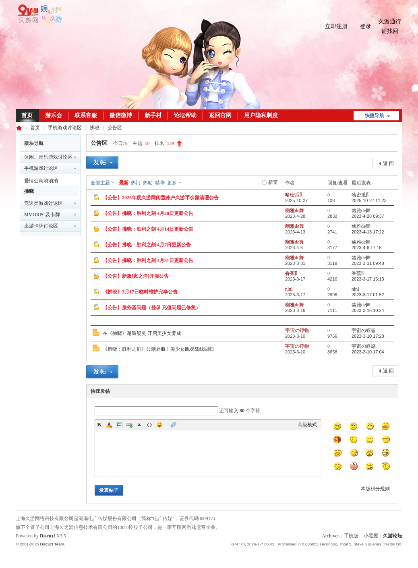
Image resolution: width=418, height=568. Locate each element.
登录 (365, 26)
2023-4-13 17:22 (368, 231)
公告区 (99, 143)
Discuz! (47, 536)
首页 (27, 115)
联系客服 (85, 115)
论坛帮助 (185, 115)
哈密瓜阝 (294, 195)
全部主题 (100, 183)
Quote (139, 425)
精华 (160, 183)
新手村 (153, 115)
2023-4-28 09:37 (368, 216)
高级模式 (307, 425)
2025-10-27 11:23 (369, 200)
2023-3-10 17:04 (368, 351)
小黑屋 (371, 536)
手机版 (351, 536)
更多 (172, 183)
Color (109, 425)
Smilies (159, 425)
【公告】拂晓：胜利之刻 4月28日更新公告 (148, 213)
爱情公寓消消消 (41, 181)
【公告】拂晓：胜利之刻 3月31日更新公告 (148, 260)
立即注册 (336, 26)
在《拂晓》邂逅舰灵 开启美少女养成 (142, 333)
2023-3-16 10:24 (368, 310)
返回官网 (220, 115)
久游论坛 (19, 128)
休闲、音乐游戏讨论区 (48, 157)
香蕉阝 (292, 273)
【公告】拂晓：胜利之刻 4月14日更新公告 (148, 229)
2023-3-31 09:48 (368, 263)
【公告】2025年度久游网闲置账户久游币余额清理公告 (161, 197)
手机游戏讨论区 (65, 127)
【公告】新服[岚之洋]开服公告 (136, 276)
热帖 (148, 183)
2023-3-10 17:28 (368, 336)
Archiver (330, 536)
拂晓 (94, 127)
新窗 (273, 182)
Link (129, 425)
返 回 (388, 163)
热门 (136, 183)
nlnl (289, 289)
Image (119, 425)
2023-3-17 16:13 (368, 279)
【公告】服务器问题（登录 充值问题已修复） (152, 307)
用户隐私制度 (261, 115)
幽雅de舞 (294, 210)
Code (149, 425)
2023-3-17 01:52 (368, 294)
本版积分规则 (375, 489)
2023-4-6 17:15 (367, 247)
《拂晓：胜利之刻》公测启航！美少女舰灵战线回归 (158, 349)
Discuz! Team (52, 544)
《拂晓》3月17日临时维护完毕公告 (140, 292)
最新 (123, 183)
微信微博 (121, 115)
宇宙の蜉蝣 (297, 330)
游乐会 (53, 115)
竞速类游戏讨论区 (43, 203)
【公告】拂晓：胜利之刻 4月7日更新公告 (147, 245)
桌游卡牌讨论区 (41, 226)
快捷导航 (374, 115)
